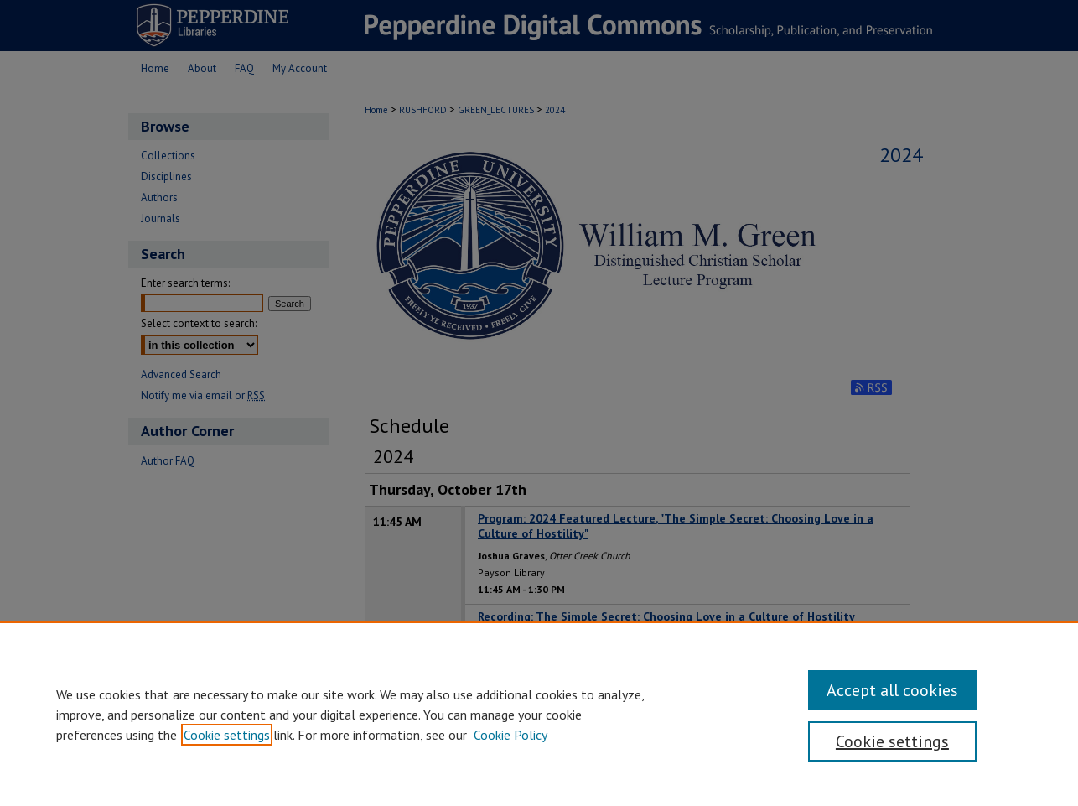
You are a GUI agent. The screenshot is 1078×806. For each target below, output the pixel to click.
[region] (539, 713)
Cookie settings (227, 734)
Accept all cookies (892, 690)
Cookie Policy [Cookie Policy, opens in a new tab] (510, 734)
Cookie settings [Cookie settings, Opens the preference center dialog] (892, 741)
